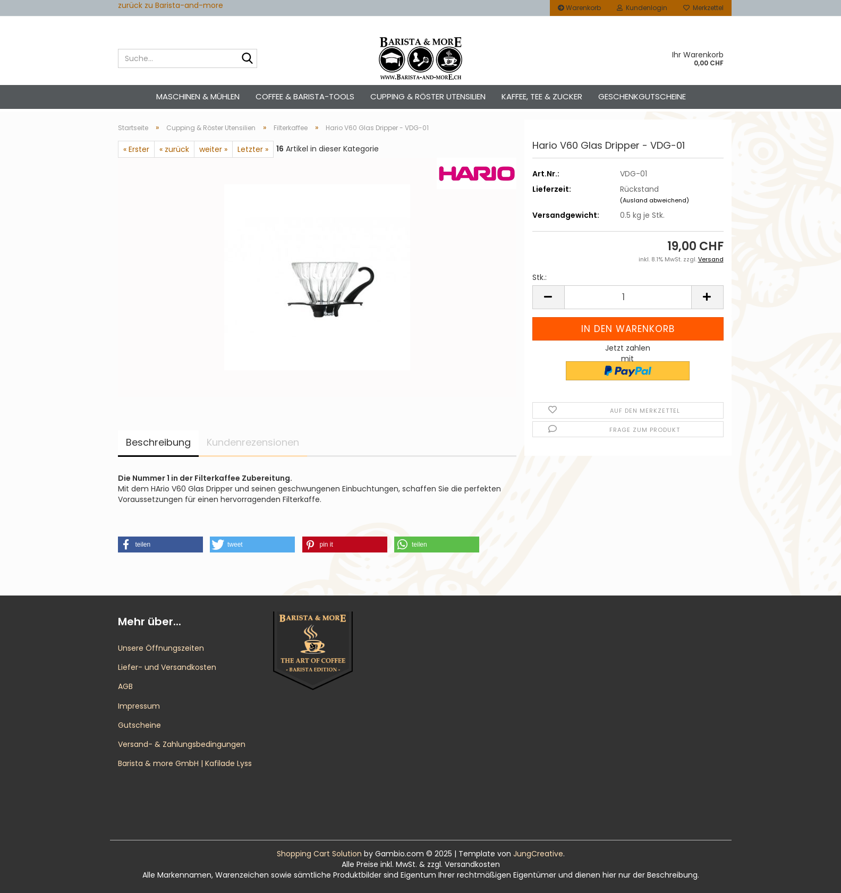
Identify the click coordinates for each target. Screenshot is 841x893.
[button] (548, 297)
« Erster (136, 149)
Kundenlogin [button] (642, 7)
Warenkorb (579, 7)
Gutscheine (139, 725)
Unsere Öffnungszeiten (161, 648)
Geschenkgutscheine (642, 96)
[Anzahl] (628, 297)
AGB (125, 686)
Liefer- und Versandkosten (167, 667)
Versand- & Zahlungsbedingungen (181, 744)
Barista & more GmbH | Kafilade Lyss (185, 763)
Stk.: (539, 277)
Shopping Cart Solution (319, 853)
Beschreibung (158, 442)
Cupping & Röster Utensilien (428, 96)
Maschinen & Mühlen (198, 96)
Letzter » (252, 149)
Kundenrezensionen (253, 442)
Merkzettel (703, 7)
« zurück (174, 149)
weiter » (213, 149)
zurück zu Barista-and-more (170, 5)
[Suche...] (247, 59)
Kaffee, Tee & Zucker (542, 96)
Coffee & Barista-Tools (305, 96)
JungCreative (538, 853)
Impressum (139, 706)
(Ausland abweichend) (654, 200)
